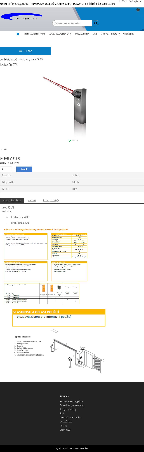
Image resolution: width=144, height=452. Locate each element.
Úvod (2, 59)
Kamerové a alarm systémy (110, 33)
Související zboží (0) (51, 200)
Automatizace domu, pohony (34, 33)
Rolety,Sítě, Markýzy (82, 33)
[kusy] (6, 169)
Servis (95, 33)
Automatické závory (14, 59)
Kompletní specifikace (12, 200)
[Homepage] (18, 33)
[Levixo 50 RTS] (72, 73)
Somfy (27, 59)
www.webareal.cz (80, 448)
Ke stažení (32, 200)
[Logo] (21, 16)
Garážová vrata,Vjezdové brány (60, 33)
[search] (95, 24)
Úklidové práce (129, 33)
